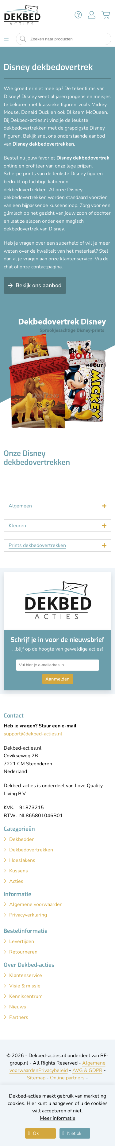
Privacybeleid (53, 1070)
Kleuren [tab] (17, 525)
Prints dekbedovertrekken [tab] (37, 545)
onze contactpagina (41, 266)
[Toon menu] (6, 39)
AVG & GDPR (87, 1070)
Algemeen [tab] (20, 506)
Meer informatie (57, 1118)
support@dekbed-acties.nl (33, 733)
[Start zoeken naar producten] (23, 39)
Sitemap (36, 1077)
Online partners (67, 1077)
